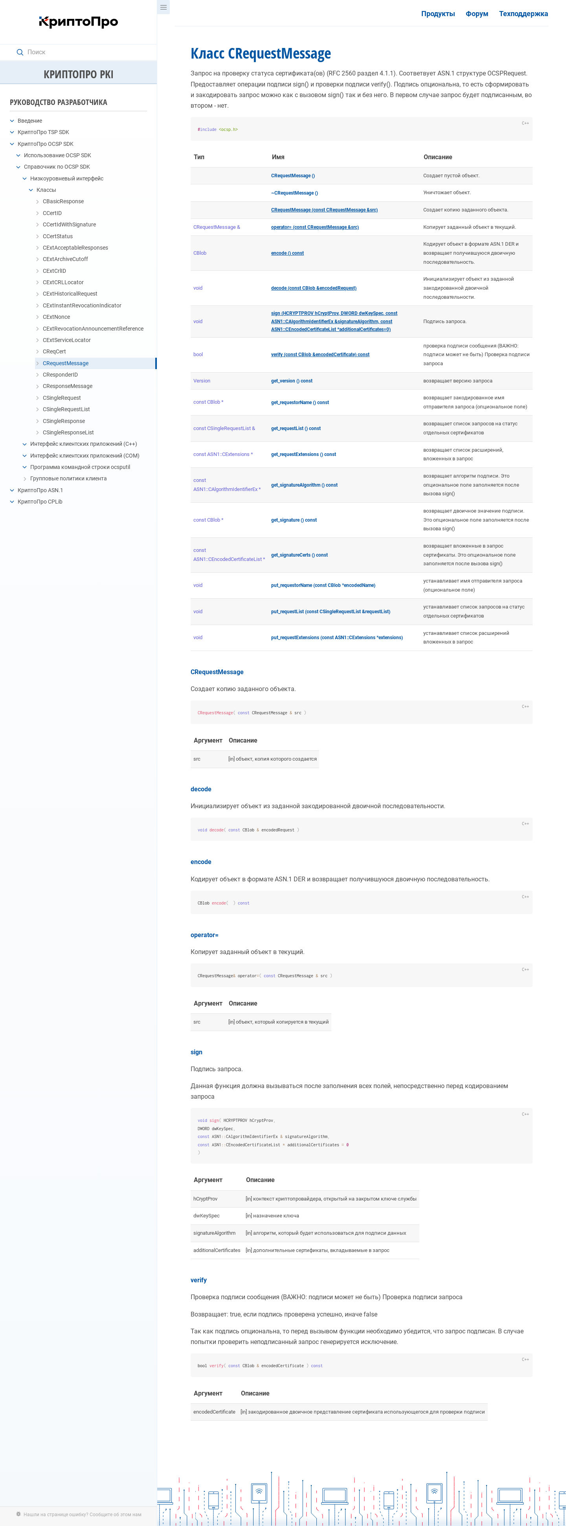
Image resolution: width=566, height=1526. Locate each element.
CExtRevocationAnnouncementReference (93, 328)
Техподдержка (523, 13)
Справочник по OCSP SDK (57, 167)
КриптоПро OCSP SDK (46, 144)
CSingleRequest (62, 398)
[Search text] (82, 52)
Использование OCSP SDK (57, 155)
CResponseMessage (67, 386)
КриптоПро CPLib (40, 501)
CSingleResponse (64, 421)
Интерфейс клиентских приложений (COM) (85, 455)
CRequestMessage (65, 363)
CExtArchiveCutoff (65, 259)
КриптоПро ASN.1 (40, 490)
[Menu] (163, 7)
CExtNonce (56, 317)
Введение (30, 121)
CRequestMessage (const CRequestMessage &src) (324, 210)
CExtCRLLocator (63, 282)
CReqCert (54, 351)
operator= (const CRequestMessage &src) (315, 227)
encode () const (287, 253)
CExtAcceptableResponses (75, 248)
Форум (477, 13)
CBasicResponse (63, 201)
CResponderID (60, 374)
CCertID (52, 213)
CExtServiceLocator (67, 340)
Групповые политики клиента (68, 478)
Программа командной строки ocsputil (80, 467)
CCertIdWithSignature (69, 224)
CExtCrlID (54, 271)
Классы (46, 190)
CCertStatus (58, 236)
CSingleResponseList (68, 432)
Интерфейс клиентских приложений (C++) (83, 444)
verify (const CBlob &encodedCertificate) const (320, 354)
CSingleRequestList (66, 409)
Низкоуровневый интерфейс (66, 178)
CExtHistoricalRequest (70, 293)
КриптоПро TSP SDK (43, 132)
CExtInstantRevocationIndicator (82, 305)
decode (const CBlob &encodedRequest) (314, 288)
